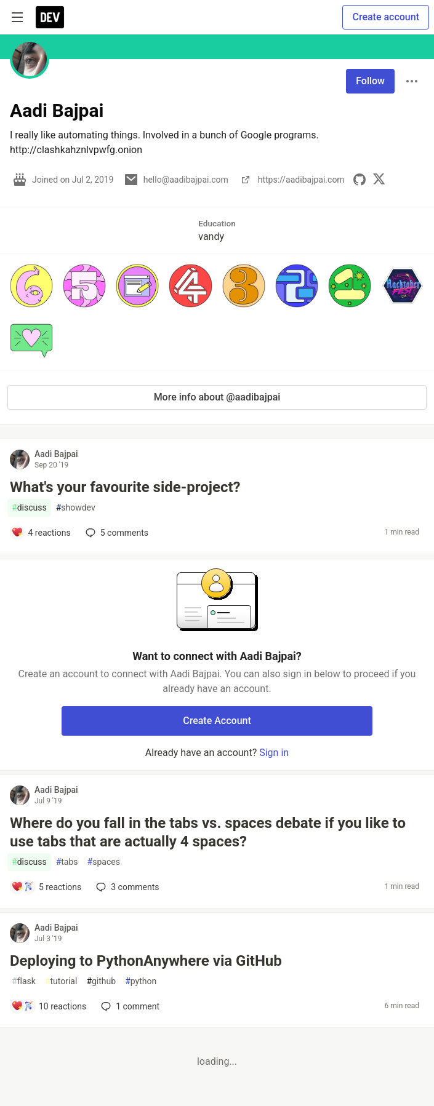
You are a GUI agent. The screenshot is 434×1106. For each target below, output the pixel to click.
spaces (103, 862)
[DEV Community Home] (49, 17)
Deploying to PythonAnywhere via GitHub (146, 960)
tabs (67, 862)
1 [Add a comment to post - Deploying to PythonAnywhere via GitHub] (128, 1006)
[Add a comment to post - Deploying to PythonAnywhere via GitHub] (49, 1006)
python (140, 981)
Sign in (274, 752)
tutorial (61, 981)
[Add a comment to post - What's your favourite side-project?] (41, 533)
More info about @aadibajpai (217, 397)
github (101, 981)
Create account (385, 17)
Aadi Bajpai (56, 454)
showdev (75, 507)
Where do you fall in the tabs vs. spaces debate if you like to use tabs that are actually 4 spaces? (208, 832)
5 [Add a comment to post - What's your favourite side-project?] (115, 532)
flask (24, 981)
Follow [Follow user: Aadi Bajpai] (370, 81)
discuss (29, 507)
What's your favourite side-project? (125, 487)
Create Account (217, 720)
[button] (31, 285)
